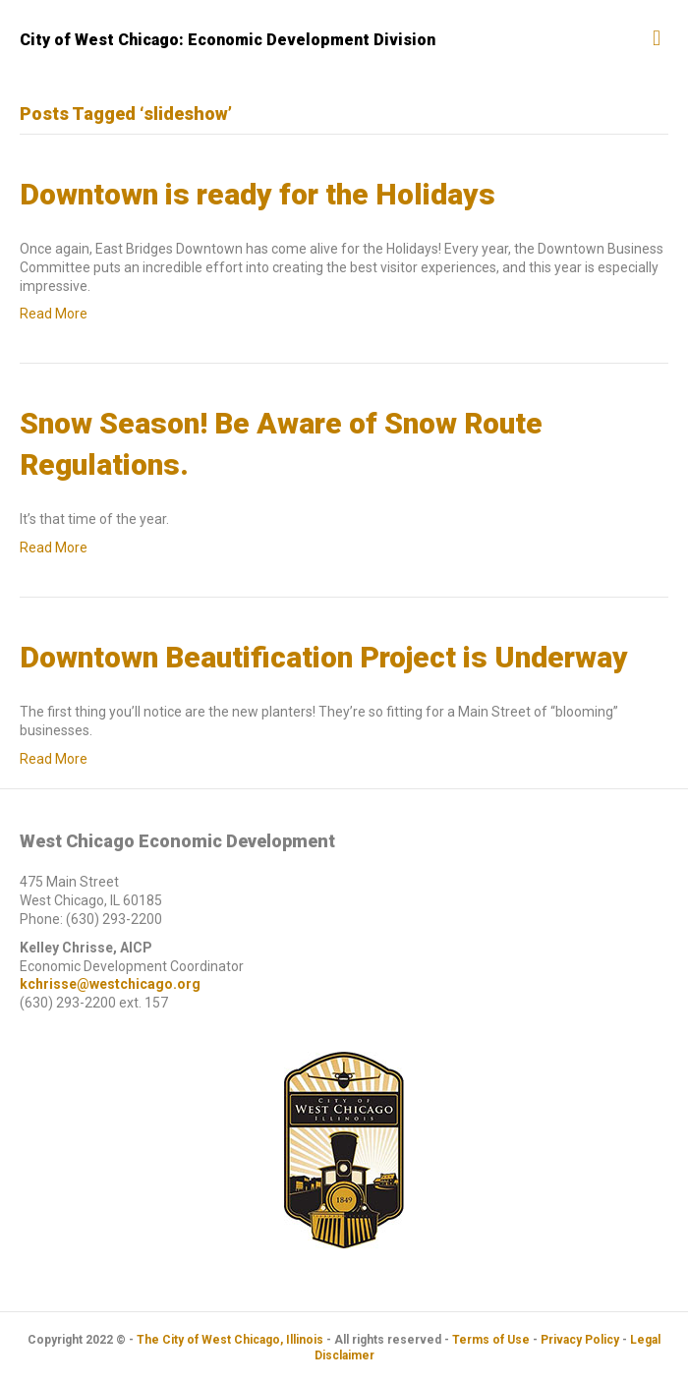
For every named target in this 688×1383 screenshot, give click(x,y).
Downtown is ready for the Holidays (257, 194)
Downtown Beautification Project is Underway (324, 657)
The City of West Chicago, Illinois (230, 1340)
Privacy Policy (580, 1340)
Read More (53, 313)
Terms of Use (491, 1340)
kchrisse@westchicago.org (110, 984)
